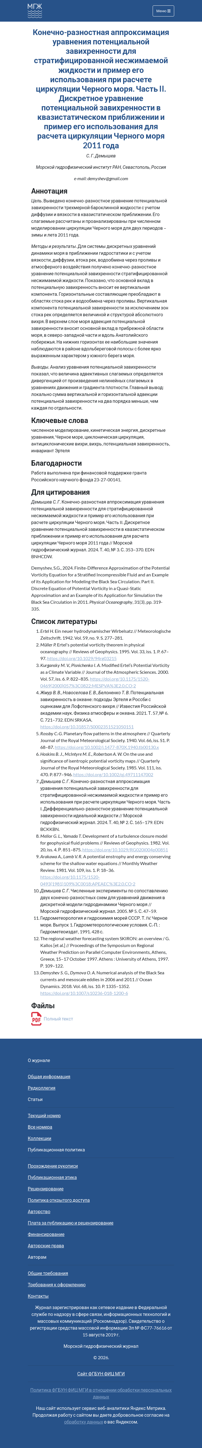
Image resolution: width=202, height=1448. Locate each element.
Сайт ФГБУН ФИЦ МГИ (101, 1373)
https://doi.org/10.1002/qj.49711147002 (113, 774)
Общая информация (49, 1076)
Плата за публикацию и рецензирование (70, 1222)
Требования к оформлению (57, 1284)
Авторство (39, 1211)
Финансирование (46, 1234)
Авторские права (46, 1245)
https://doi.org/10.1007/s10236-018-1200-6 (84, 993)
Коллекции (39, 1138)
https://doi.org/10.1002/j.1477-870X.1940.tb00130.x (107, 747)
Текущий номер (44, 1115)
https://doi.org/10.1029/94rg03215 (82, 658)
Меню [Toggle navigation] (163, 11)
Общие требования (48, 1273)
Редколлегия (41, 1087)
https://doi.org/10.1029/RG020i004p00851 (125, 849)
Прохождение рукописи (53, 1165)
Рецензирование (46, 1188)
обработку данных (83, 1421)
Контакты (38, 1296)
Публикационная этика (52, 1177)
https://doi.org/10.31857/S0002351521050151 (87, 726)
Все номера (40, 1126)
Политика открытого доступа (59, 1200)
